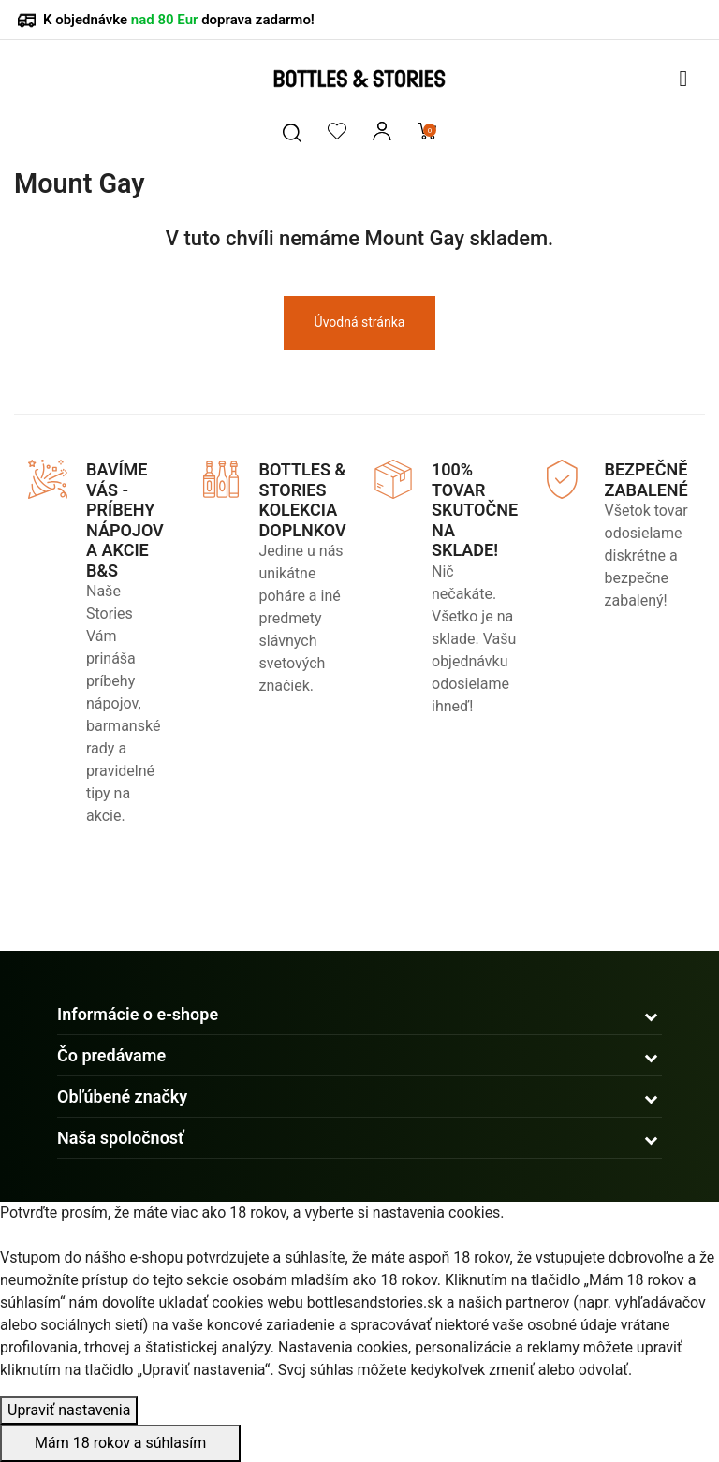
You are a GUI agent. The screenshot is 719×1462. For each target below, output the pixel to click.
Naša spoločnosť (120, 1138)
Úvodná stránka (360, 321)
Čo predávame (111, 1055)
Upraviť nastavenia (68, 1410)
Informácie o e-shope (137, 1014)
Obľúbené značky (122, 1096)
